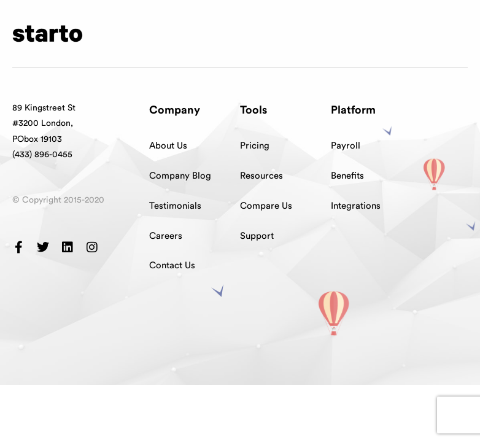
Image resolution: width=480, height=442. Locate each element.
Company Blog (180, 175)
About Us (168, 145)
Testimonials (175, 206)
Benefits (347, 175)
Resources (261, 175)
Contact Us (172, 265)
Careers (165, 236)
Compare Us (266, 206)
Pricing (254, 145)
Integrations (356, 206)
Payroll (345, 145)
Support (257, 236)
